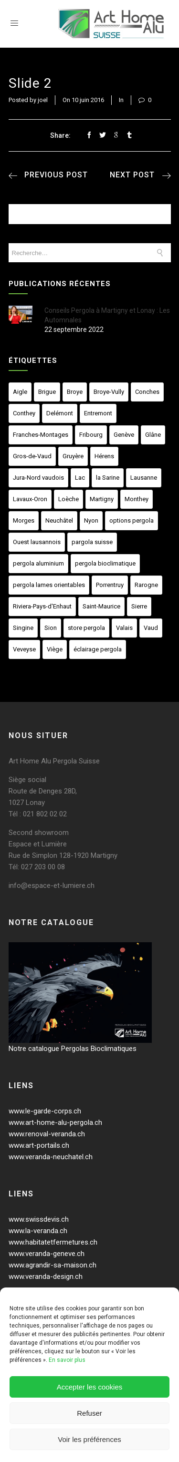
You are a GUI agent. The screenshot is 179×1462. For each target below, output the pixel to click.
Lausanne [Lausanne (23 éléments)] (143, 477)
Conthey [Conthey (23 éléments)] (24, 413)
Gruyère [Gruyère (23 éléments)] (73, 456)
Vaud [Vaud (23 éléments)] (151, 627)
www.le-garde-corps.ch (45, 1111)
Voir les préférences (89, 1439)
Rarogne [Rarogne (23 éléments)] (146, 584)
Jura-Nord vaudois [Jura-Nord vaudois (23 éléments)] (38, 477)
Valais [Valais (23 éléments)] (124, 627)
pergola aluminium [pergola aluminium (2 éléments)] (38, 563)
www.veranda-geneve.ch (46, 1253)
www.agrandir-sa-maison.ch (52, 1265)
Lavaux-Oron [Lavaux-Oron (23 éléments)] (30, 499)
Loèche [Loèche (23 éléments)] (68, 499)
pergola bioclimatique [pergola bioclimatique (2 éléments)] (105, 563)
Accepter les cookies (90, 1387)
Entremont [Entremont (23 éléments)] (98, 413)
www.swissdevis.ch (39, 1219)
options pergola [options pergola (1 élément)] (131, 520)
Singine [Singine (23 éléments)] (23, 627)
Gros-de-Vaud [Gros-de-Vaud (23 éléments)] (32, 456)
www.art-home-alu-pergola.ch (55, 1122)
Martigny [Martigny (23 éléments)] (102, 499)
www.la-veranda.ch (38, 1230)
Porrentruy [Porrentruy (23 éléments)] (110, 584)
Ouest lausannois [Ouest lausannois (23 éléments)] (37, 542)
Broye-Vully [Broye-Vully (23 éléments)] (109, 391)
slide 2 (30, 83)
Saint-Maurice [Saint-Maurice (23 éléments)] (101, 606)
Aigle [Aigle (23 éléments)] (20, 391)
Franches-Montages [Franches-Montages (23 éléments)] (40, 434)
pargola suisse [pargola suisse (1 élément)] (92, 542)
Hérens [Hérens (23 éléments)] (104, 456)
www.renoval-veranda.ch (47, 1134)
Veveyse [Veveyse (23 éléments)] (24, 649)
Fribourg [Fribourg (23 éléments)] (91, 434)
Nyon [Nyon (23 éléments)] (91, 520)
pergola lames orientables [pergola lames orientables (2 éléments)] (49, 584)
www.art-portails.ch (39, 1145)
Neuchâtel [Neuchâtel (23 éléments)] (59, 520)
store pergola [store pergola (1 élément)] (86, 627)
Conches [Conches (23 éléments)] (147, 391)
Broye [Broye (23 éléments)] (75, 391)
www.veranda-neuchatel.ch (51, 1157)
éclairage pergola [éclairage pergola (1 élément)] (98, 649)
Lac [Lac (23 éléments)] (80, 477)
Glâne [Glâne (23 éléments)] (153, 434)
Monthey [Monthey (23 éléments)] (136, 499)
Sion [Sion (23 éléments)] (50, 627)
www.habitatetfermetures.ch (53, 1242)
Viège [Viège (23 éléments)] (55, 649)
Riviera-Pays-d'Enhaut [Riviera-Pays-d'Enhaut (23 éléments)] (42, 606)
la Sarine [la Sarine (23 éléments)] (107, 477)
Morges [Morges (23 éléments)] (23, 520)
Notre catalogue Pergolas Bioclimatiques (73, 1048)
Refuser (89, 1413)
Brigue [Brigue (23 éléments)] (47, 391)
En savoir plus (67, 1360)
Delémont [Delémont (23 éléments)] (59, 413)
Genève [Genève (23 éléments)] (124, 434)
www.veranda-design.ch (46, 1276)
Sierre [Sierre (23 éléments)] (139, 606)
